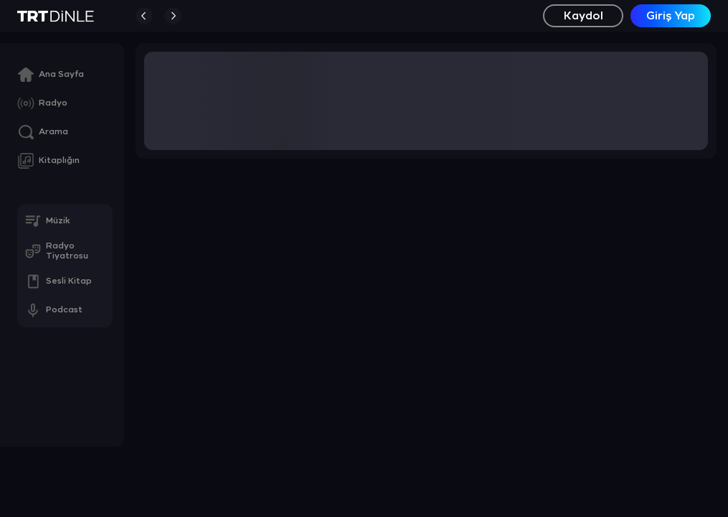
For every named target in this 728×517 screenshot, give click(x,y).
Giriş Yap (670, 16)
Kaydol (583, 16)
